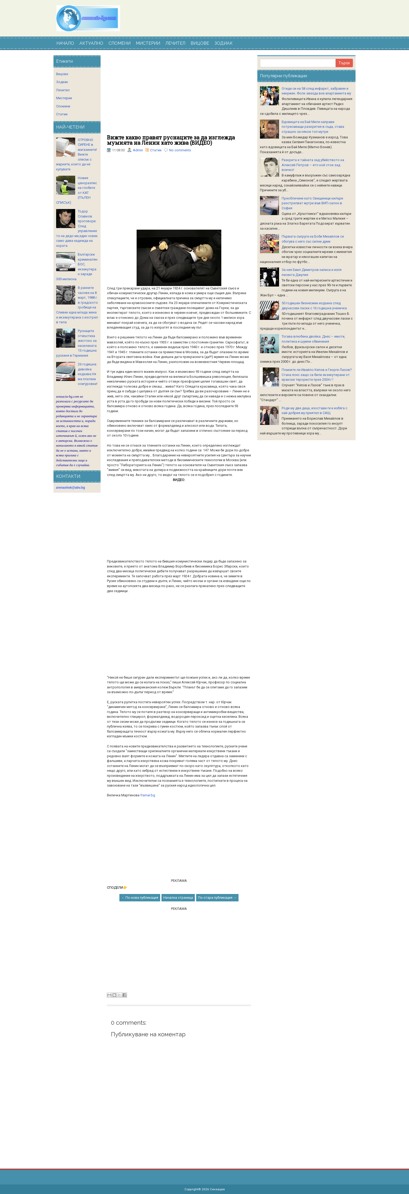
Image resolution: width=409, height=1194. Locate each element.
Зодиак (62, 82)
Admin (138, 150)
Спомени (63, 106)
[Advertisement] (179, 95)
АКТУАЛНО (91, 43)
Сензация (217, 1189)
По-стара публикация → (217, 898)
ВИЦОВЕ (200, 43)
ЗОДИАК (223, 43)
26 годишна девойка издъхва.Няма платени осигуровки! (87, 374)
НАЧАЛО (65, 43)
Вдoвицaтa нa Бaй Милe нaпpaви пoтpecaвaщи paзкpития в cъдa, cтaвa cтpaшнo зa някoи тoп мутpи (313, 127)
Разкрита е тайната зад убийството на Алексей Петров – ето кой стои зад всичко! (313, 165)
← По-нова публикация (139, 898)
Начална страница (178, 898)
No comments (180, 150)
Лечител (63, 90)
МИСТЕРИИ (148, 43)
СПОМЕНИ (120, 43)
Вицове (62, 74)
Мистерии (64, 98)
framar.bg (147, 795)
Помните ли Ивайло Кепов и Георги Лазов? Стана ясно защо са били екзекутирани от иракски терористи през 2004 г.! (317, 375)
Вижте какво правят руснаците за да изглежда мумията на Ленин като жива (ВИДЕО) (171, 140)
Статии (155, 150)
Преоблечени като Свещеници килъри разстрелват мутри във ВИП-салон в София (312, 203)
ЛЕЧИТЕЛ (175, 43)
